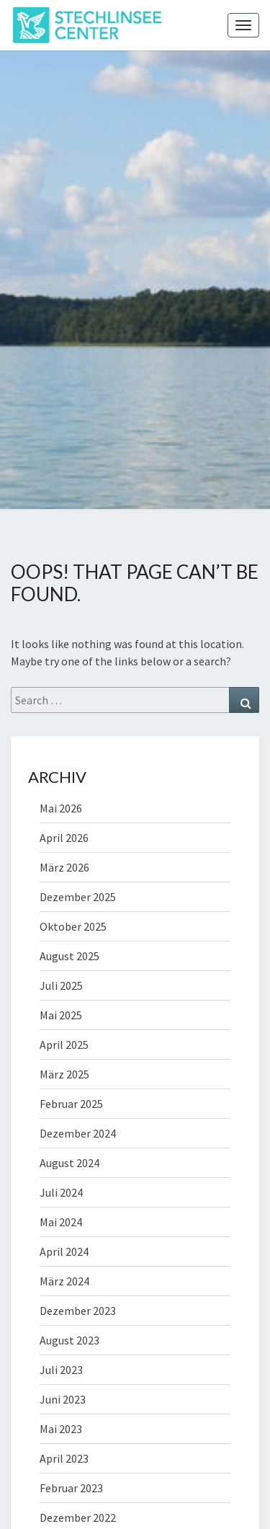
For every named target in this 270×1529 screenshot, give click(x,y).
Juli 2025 (61, 985)
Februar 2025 (71, 1103)
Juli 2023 (61, 1369)
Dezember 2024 (78, 1133)
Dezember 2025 (78, 897)
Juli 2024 (61, 1192)
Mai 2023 (61, 1429)
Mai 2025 (61, 1015)
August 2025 (69, 956)
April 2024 (64, 1251)
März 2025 (64, 1074)
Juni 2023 (63, 1399)
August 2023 (69, 1340)
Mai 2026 (61, 808)
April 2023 (64, 1458)
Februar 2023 (71, 1488)
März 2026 (64, 867)
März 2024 (64, 1281)
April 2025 (64, 1044)
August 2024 (69, 1163)
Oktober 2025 (73, 926)
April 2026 (64, 837)
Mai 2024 (61, 1222)
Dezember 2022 (78, 1517)
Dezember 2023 (78, 1310)
